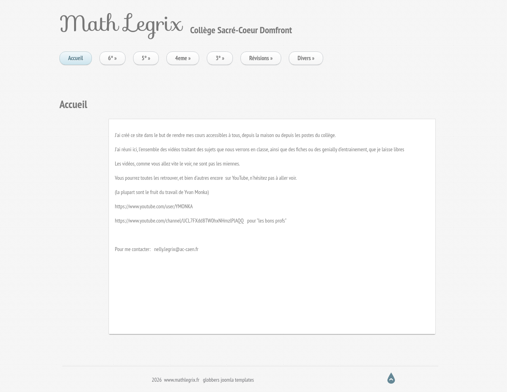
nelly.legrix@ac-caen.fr (176, 249)
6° (112, 58)
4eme (183, 58)
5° (146, 58)
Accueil (75, 58)
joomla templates (237, 379)
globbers (211, 379)
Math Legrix (120, 23)
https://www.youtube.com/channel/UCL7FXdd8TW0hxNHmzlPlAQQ (179, 220)
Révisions (261, 58)
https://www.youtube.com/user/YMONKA (154, 206)
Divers (305, 58)
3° (219, 58)
